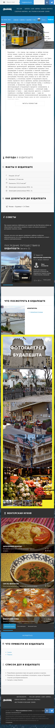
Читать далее (47, 279)
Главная (15, 20)
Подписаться (27, 2)
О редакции (9, 722)
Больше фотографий (48, 489)
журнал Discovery (7, 701)
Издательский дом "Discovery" (7, 10)
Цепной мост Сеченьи (36, 312)
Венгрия (29, 20)
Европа (22, 20)
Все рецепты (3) (27, 635)
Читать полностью (30, 103)
